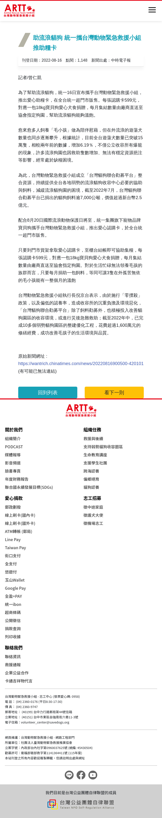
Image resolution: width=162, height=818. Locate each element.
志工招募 (92, 498)
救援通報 (13, 665)
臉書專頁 (13, 471)
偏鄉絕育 (91, 479)
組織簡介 (13, 438)
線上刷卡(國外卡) (20, 523)
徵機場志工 (93, 523)
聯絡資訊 (13, 656)
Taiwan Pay (15, 547)
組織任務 (92, 429)
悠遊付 (11, 572)
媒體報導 (13, 455)
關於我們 (14, 429)
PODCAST (14, 447)
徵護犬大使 (93, 515)
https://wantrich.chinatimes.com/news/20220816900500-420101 (81, 363)
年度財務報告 (17, 479)
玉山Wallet (15, 580)
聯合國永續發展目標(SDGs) (29, 487)
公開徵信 (13, 620)
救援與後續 (93, 438)
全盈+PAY (13, 596)
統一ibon (13, 604)
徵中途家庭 (93, 507)
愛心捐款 (14, 498)
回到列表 (48, 392)
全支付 (11, 564)
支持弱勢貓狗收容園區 (103, 447)
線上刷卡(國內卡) (20, 515)
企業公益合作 (17, 673)
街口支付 (13, 556)
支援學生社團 (95, 463)
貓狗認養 (91, 487)
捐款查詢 (13, 628)
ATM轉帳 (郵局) (18, 531)
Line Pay (13, 539)
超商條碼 (13, 612)
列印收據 (13, 637)
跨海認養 (91, 471)
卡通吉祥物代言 (18, 681)
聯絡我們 (14, 647)
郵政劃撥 (13, 507)
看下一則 (114, 392)
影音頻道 (13, 463)
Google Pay (15, 588)
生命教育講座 (95, 455)
